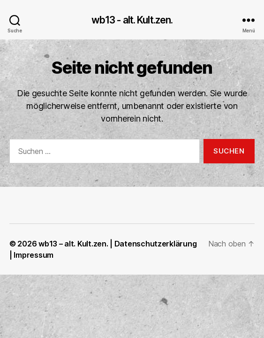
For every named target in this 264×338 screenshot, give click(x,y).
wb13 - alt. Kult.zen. (132, 20)
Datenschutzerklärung (155, 243)
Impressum (33, 255)
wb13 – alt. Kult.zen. (73, 243)
